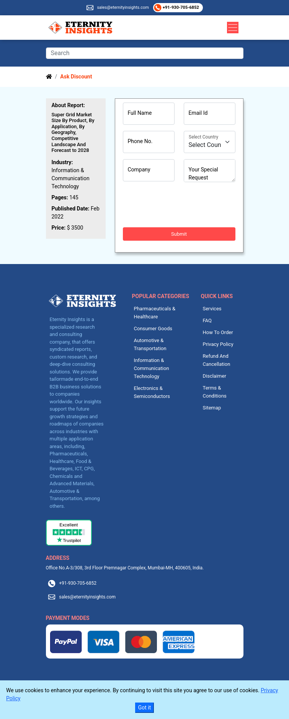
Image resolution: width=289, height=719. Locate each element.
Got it (144, 707)
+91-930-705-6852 (180, 7)
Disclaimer (214, 376)
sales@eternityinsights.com (123, 7)
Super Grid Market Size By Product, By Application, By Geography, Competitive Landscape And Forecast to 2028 (73, 132)
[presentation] (181, 205)
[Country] (209, 142)
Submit (179, 234)
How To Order (218, 332)
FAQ (207, 320)
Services (212, 308)
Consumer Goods (153, 328)
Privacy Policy (218, 344)
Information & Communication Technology (151, 368)
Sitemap (212, 408)
